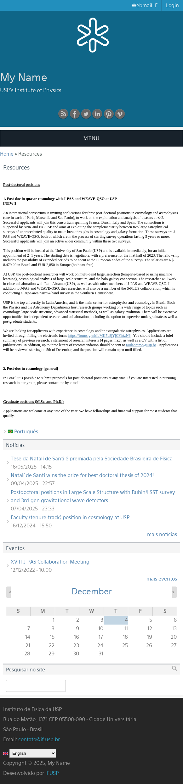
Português (23, 431)
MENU (91, 138)
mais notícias (162, 534)
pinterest (109, 114)
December (91, 591)
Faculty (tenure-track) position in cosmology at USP (70, 517)
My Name (23, 77)
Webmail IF (144, 5)
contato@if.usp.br (39, 739)
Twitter (86, 114)
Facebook (75, 114)
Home (7, 154)
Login (172, 5)
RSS (63, 114)
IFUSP (52, 773)
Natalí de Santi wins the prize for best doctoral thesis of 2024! (82, 475)
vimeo (120, 114)
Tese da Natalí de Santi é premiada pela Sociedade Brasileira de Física (92, 458)
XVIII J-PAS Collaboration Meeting (50, 562)
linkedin (97, 114)
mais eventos (161, 578)
